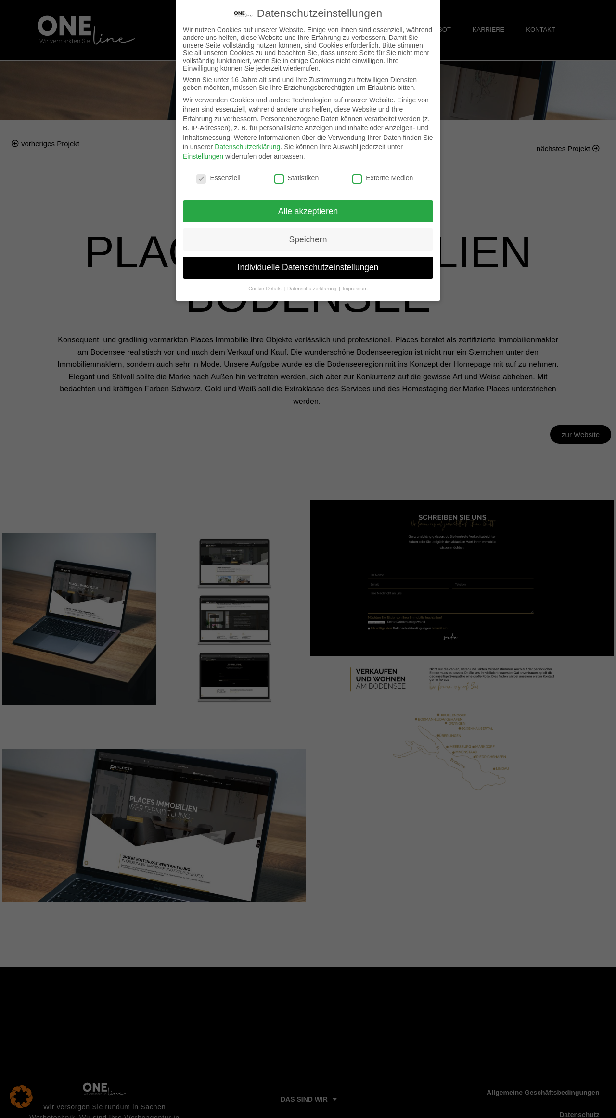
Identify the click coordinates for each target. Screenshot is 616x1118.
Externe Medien (382, 178)
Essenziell (218, 178)
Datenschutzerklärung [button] (312, 288)
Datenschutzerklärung (247, 147)
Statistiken (296, 178)
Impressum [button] (355, 288)
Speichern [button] (308, 239)
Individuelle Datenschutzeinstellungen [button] (308, 267)
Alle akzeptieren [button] (308, 211)
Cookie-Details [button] (265, 288)
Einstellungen (203, 156)
